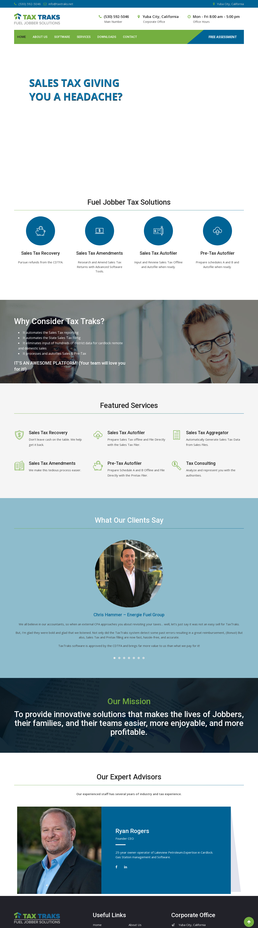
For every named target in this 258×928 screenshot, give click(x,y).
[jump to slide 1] (124, 172)
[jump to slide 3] (133, 172)
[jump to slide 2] (129, 172)
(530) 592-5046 (30, 4)
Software (62, 37)
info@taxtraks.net (61, 4)
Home (21, 37)
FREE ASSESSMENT (223, 37)
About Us (40, 37)
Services (84, 37)
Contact (130, 37)
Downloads (106, 37)
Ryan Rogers (132, 830)
